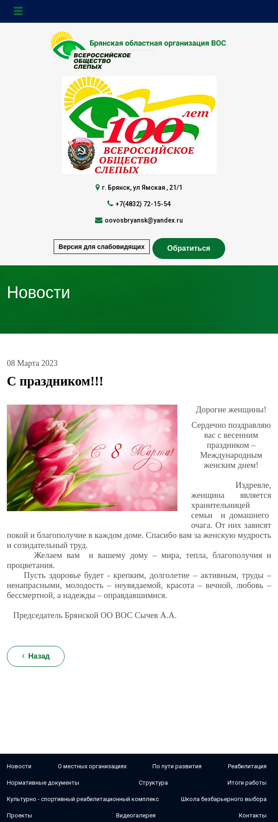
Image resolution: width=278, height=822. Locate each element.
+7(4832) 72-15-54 (143, 204)
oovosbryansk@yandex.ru (144, 220)
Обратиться (189, 248)
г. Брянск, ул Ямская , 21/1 (142, 187)
